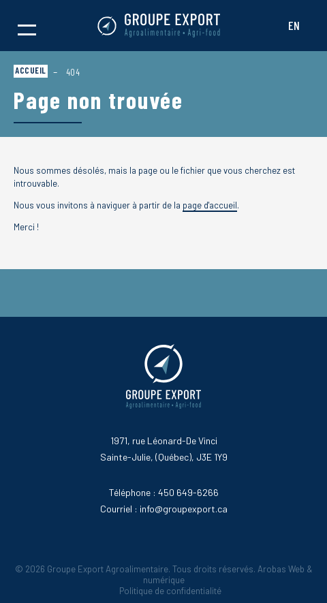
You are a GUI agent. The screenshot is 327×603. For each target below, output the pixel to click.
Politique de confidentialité (170, 590)
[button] (27, 26)
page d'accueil (210, 205)
